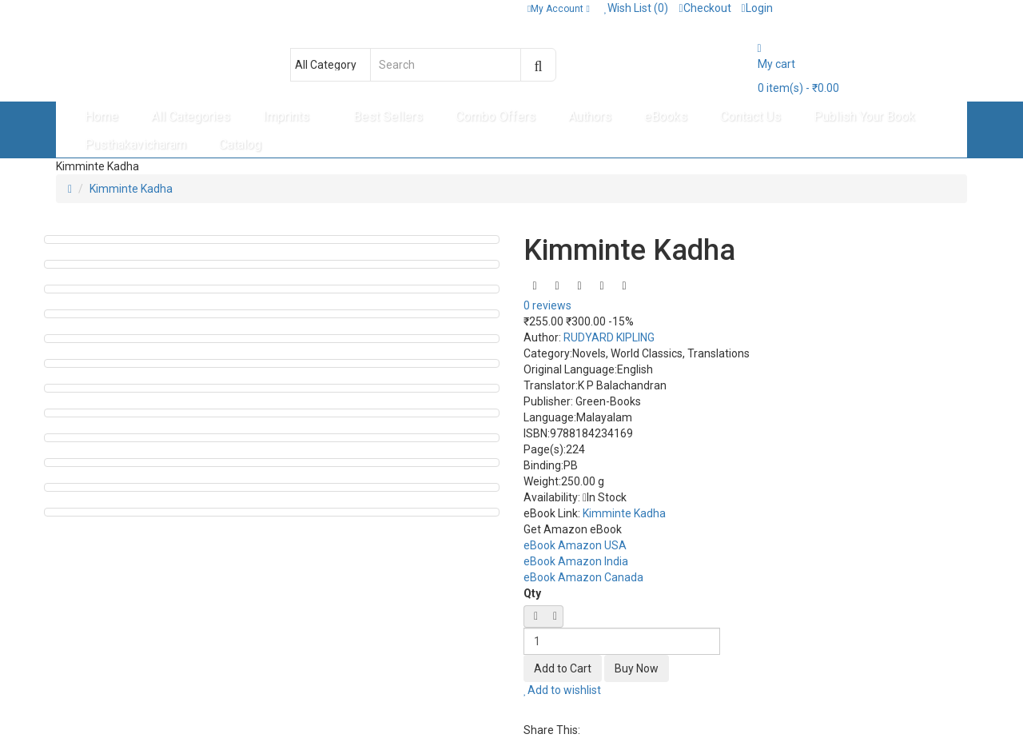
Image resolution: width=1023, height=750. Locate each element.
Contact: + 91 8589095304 (128, 8)
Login (757, 8)
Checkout (704, 8)
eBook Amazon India (575, 561)
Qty (532, 593)
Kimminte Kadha (131, 188)
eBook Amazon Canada (583, 577)
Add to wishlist (562, 690)
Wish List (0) (636, 8)
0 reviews (547, 305)
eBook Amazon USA (575, 545)
